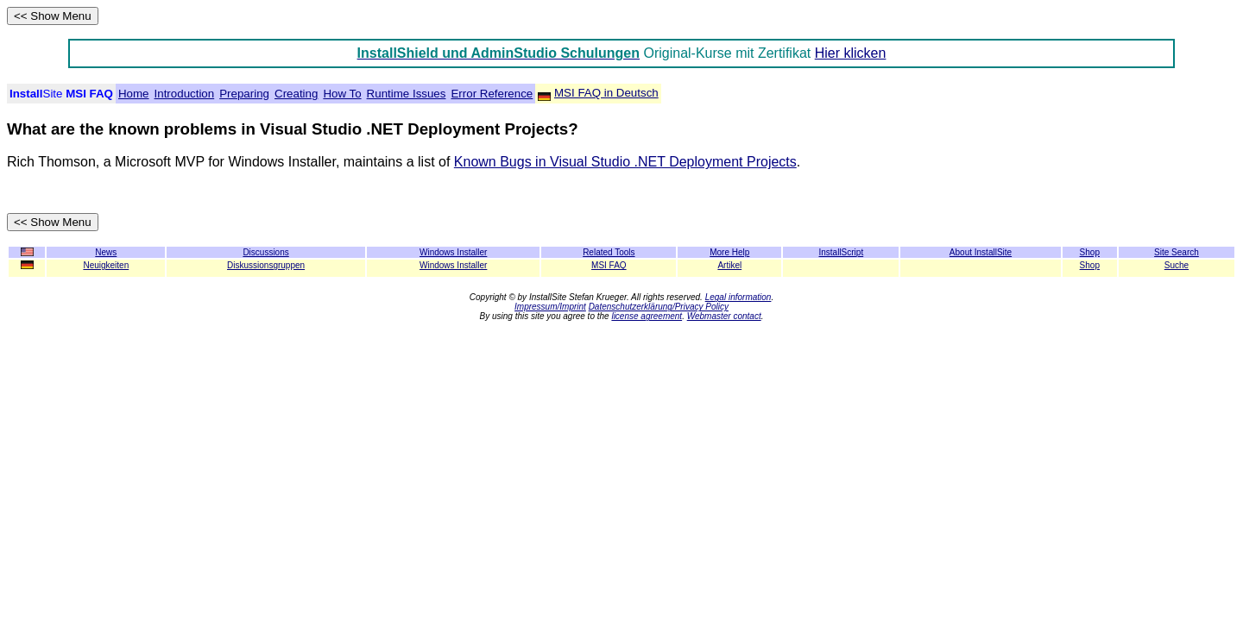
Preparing (244, 93)
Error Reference (492, 93)
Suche (1176, 265)
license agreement (646, 316)
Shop (1090, 265)
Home (133, 93)
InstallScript (841, 252)
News (106, 252)
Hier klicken (851, 53)
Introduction (185, 93)
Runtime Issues (406, 93)
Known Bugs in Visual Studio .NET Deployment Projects (625, 161)
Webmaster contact (724, 316)
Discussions (265, 252)
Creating (296, 93)
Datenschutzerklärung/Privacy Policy (659, 306)
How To (342, 93)
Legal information (738, 297)
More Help (729, 252)
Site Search (1176, 252)
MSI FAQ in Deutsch (606, 92)
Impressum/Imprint (550, 306)
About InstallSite (981, 252)
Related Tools (608, 252)
